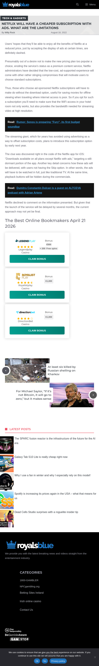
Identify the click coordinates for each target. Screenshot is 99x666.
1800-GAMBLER (29, 580)
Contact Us (26, 609)
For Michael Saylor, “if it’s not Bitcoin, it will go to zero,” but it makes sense (33, 395)
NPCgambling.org (29, 586)
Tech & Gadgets (14, 18)
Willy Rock (10, 32)
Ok (37, 661)
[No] (95, 657)
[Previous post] (5, 370)
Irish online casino (30, 601)
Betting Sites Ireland (32, 592)
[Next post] (93, 395)
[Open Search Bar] (77, 4)
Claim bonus (37, 258)
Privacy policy (58, 661)
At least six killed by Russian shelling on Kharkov (62, 370)
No (44, 661)
